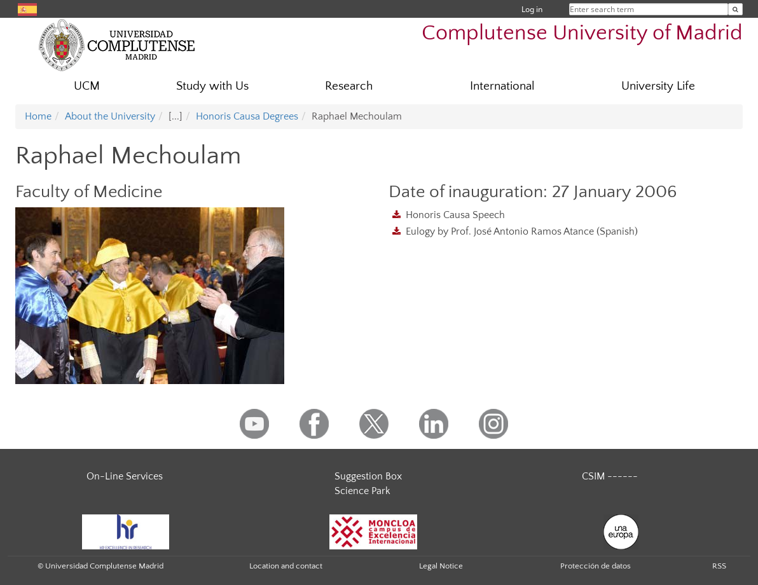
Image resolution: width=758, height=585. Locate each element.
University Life (658, 86)
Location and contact (285, 565)
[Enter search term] (735, 9)
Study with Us (212, 86)
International (502, 86)
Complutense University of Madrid (582, 33)
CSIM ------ (610, 476)
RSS (719, 565)
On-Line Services (124, 476)
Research (349, 86)
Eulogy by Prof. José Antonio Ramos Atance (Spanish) (522, 231)
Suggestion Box (368, 476)
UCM (87, 86)
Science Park (362, 491)
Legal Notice (441, 565)
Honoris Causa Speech (455, 215)
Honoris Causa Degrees (247, 116)
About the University (110, 116)
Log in (531, 9)
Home (38, 116)
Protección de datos (595, 565)
